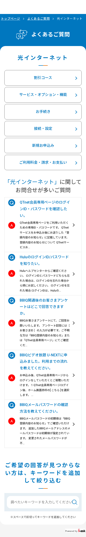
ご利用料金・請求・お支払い (43, 162)
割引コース (43, 78)
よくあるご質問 (38, 18)
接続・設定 (43, 128)
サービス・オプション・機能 (43, 95)
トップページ (10, 18)
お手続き (43, 111)
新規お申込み (43, 145)
